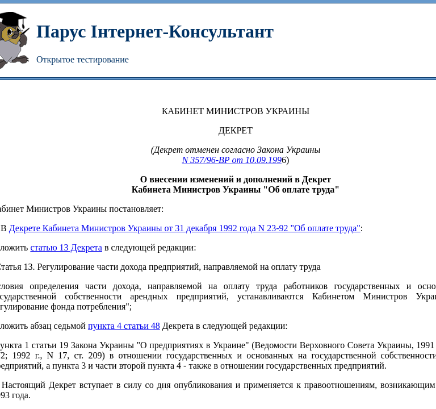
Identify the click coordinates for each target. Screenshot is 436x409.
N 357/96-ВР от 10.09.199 (232, 160)
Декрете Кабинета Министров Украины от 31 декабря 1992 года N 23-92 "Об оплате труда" (184, 228)
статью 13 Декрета (66, 247)
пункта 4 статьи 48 (124, 326)
